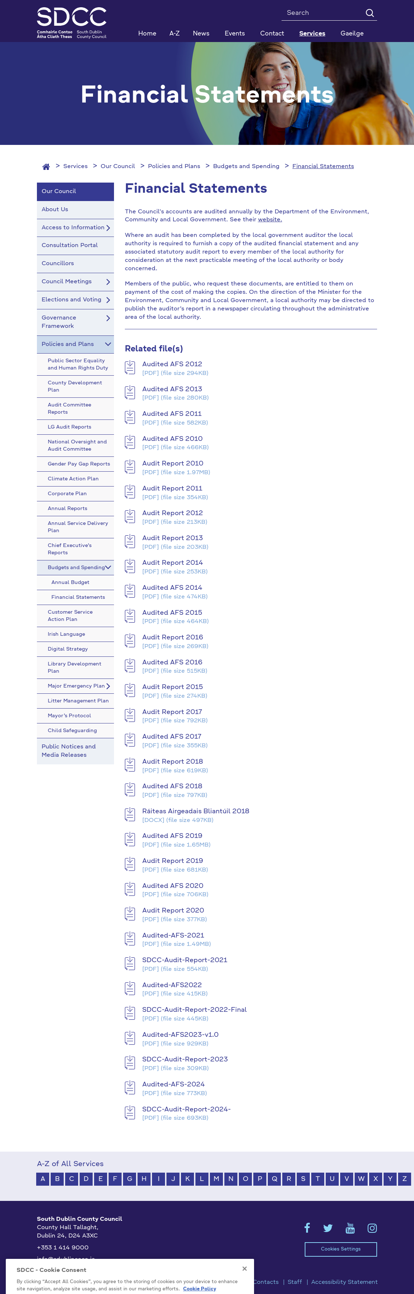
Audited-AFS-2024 (173, 1084)
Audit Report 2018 (172, 762)
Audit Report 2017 (172, 712)
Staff (295, 1282)
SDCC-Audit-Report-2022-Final (194, 1010)
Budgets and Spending (246, 167)
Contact (272, 34)
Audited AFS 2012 (172, 364)
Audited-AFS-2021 (173, 935)
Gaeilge (352, 34)
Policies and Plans (174, 167)
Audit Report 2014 (172, 563)
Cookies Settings (341, 1249)
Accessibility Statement (344, 1282)
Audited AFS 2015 (172, 613)
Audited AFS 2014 (172, 588)
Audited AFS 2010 (172, 439)
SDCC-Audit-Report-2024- (186, 1109)
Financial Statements (323, 167)
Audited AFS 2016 (172, 662)
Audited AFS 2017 (171, 737)
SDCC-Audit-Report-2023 (185, 1059)
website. (270, 220)
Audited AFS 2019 (172, 836)
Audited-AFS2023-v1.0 (180, 1035)
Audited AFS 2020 (172, 886)
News (201, 34)
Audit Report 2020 (173, 910)
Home (147, 34)
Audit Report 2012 (172, 513)
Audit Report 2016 (172, 637)
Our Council (118, 167)
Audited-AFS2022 (172, 985)
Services (75, 167)
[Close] (244, 1287)
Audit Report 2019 (172, 861)
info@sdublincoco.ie (66, 1259)
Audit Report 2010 (172, 463)
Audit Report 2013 (172, 538)
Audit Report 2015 (172, 687)
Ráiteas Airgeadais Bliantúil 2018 (195, 811)
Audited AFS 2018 (172, 786)
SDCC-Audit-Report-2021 (184, 960)
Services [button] (312, 34)
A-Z (174, 34)
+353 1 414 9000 (63, 1248)
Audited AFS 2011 (172, 414)
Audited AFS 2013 (172, 389)
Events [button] (235, 34)
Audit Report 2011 (172, 488)
